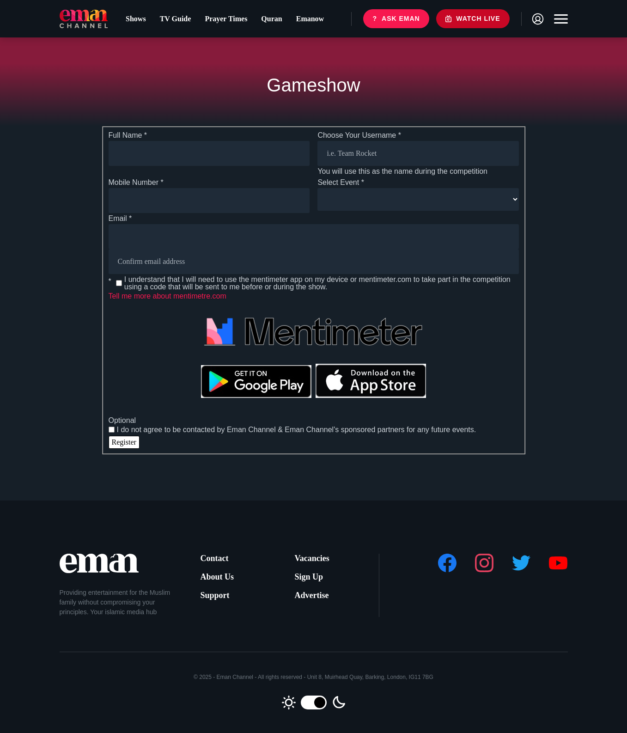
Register (124, 442)
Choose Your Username (359, 135)
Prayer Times (226, 19)
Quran (271, 19)
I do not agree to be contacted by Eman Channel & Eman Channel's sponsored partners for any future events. (292, 430)
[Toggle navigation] (558, 19)
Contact (215, 558)
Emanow (310, 19)
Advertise (312, 595)
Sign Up (309, 576)
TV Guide (175, 19)
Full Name (128, 135)
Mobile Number (136, 182)
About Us (217, 576)
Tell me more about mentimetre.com (167, 296)
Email (120, 218)
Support (215, 595)
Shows (136, 19)
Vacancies (312, 558)
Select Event (340, 182)
